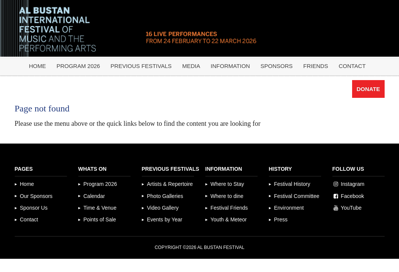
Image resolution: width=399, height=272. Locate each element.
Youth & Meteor (229, 219)
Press (281, 219)
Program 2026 (78, 66)
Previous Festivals (140, 66)
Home (37, 66)
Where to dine (227, 196)
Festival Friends (229, 208)
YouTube (351, 208)
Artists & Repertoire (170, 184)
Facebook (352, 196)
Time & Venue (100, 208)
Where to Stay (227, 184)
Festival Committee (297, 196)
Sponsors (277, 66)
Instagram (352, 184)
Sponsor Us (34, 208)
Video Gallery (163, 208)
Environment (289, 208)
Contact (351, 66)
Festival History (292, 184)
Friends (315, 66)
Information (230, 66)
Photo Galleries (165, 196)
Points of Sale (100, 219)
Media (191, 66)
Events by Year (164, 219)
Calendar (94, 196)
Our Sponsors (36, 196)
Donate (368, 89)
